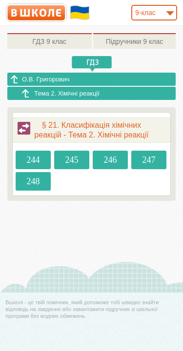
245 (72, 160)
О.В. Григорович (46, 79)
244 (33, 160)
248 (33, 181)
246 (110, 160)
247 (148, 160)
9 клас (49, 41)
